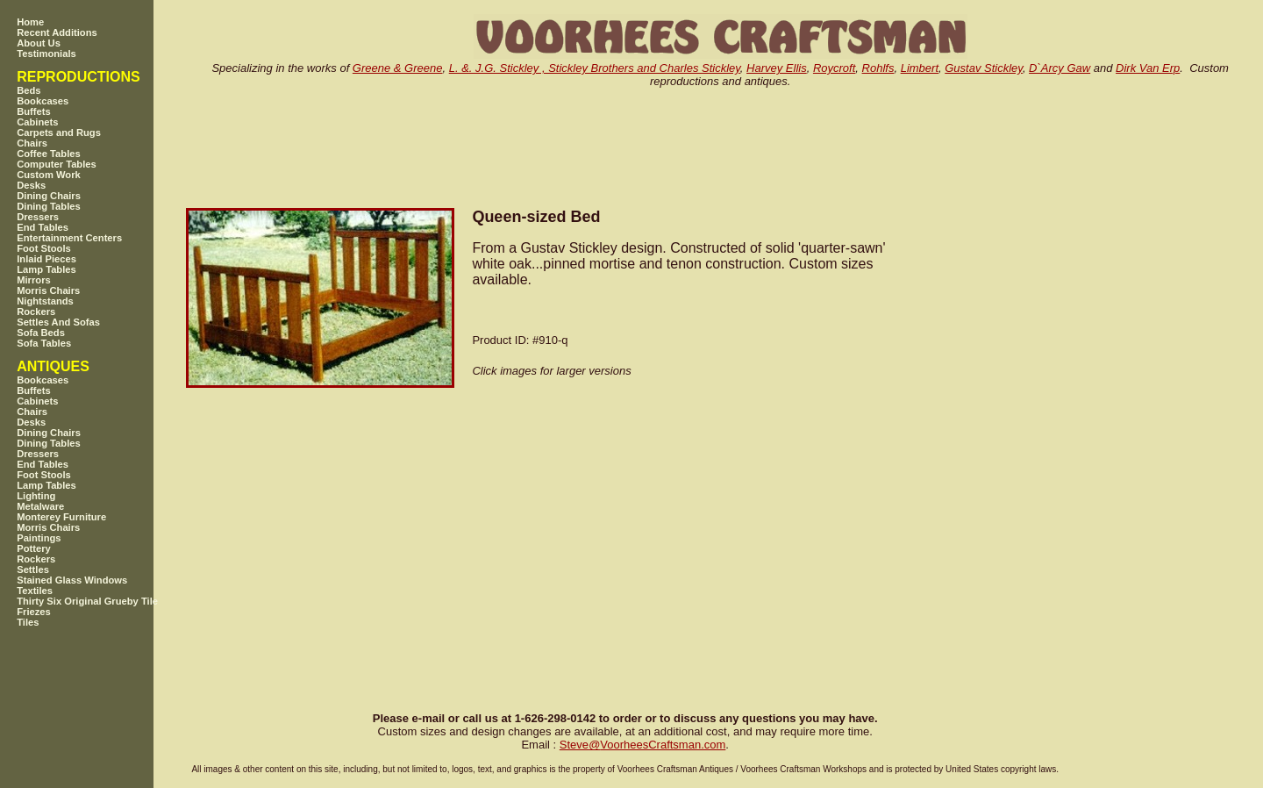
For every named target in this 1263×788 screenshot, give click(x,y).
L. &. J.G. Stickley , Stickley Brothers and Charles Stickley (594, 68)
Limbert (919, 68)
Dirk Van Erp (1148, 68)
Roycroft (834, 68)
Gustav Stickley (984, 68)
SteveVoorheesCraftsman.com (643, 744)
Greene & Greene (398, 68)
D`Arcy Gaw (1059, 68)
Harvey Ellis (776, 68)
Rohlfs (878, 68)
